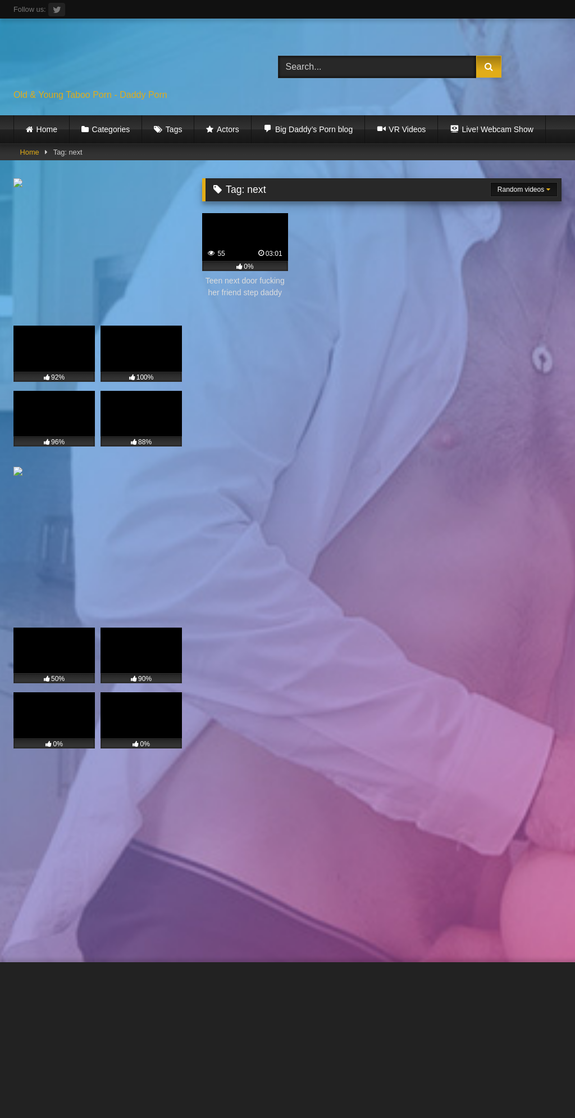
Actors (228, 129)
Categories (111, 129)
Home (46, 129)
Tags (174, 129)
